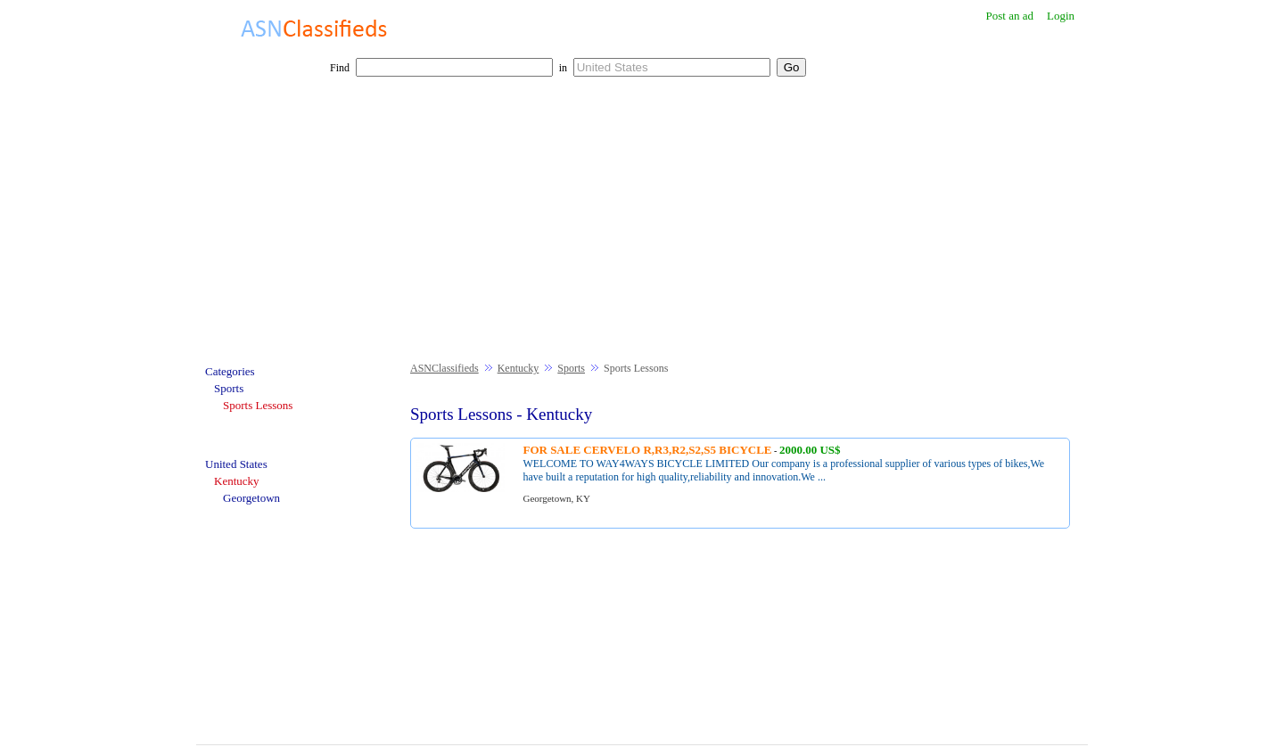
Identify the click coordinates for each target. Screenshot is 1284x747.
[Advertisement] (642, 228)
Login (1060, 15)
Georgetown (251, 498)
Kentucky (518, 368)
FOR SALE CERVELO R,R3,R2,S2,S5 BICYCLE (647, 449)
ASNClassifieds (444, 368)
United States (236, 464)
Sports (571, 368)
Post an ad (1009, 15)
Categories (230, 371)
